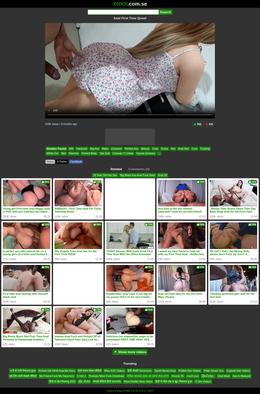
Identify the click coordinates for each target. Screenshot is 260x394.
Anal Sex (183, 148)
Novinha (74, 153)
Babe (105, 148)
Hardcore (81, 148)
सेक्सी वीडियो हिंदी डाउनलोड (107, 381)
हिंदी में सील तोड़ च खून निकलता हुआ (173, 381)
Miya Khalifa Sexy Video (138, 381)
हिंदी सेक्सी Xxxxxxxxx (140, 370)
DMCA (129, 390)
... (159, 153)
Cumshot (116, 148)
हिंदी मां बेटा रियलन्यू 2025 (62, 381)
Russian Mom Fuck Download (106, 376)
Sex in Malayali (242, 376)
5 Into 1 (81, 376)
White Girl (52, 153)
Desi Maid (223, 376)
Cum (194, 148)
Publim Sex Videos (190, 370)
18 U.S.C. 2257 (144, 390)
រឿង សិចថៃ (84, 381)
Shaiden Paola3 (56, 148)
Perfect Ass (131, 148)
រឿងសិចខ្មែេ (208, 376)
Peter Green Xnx (214, 370)
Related (116, 169)
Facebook (76, 161)
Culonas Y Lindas (123, 153)
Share (50, 161)
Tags (120, 390)
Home (110, 390)
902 (198, 124)
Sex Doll (105, 153)
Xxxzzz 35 (178, 376)
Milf (71, 148)
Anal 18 (162, 175)
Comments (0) (139, 169)
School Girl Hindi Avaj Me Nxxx (56, 370)
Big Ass (94, 148)
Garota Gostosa (145, 153)
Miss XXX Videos (114, 370)
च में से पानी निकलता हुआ (22, 370)
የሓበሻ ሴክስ (193, 376)
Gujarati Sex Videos (238, 370)
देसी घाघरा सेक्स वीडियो (89, 370)
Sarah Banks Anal (165, 370)
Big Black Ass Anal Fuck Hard (137, 175)
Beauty (145, 148)
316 (209, 124)
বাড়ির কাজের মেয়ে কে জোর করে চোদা (148, 376)
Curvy (164, 148)
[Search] (123, 12)
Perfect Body (89, 153)
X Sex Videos (203, 381)
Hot (173, 148)
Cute (155, 148)
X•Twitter (62, 161)
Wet (63, 153)
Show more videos (130, 352)
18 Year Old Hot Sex (105, 175)
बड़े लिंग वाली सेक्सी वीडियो (23, 376)
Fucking (205, 148)
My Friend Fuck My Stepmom (56, 376)
